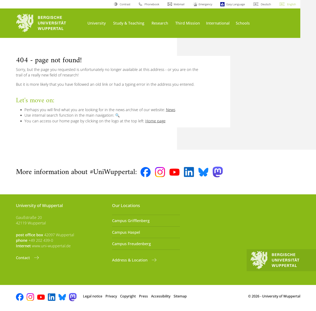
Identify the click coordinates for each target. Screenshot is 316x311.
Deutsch (266, 4)
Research (160, 23)
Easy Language (235, 4)
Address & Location (130, 260)
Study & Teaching (128, 23)
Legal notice (92, 296)
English (291, 4)
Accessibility (160, 296)
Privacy (111, 296)
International (218, 23)
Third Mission (187, 23)
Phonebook (152, 4)
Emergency (205, 4)
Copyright (128, 296)
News (170, 109)
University (96, 23)
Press (143, 296)
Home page (155, 120)
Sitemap (180, 296)
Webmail (179, 4)
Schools (243, 23)
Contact (23, 257)
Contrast (125, 4)
